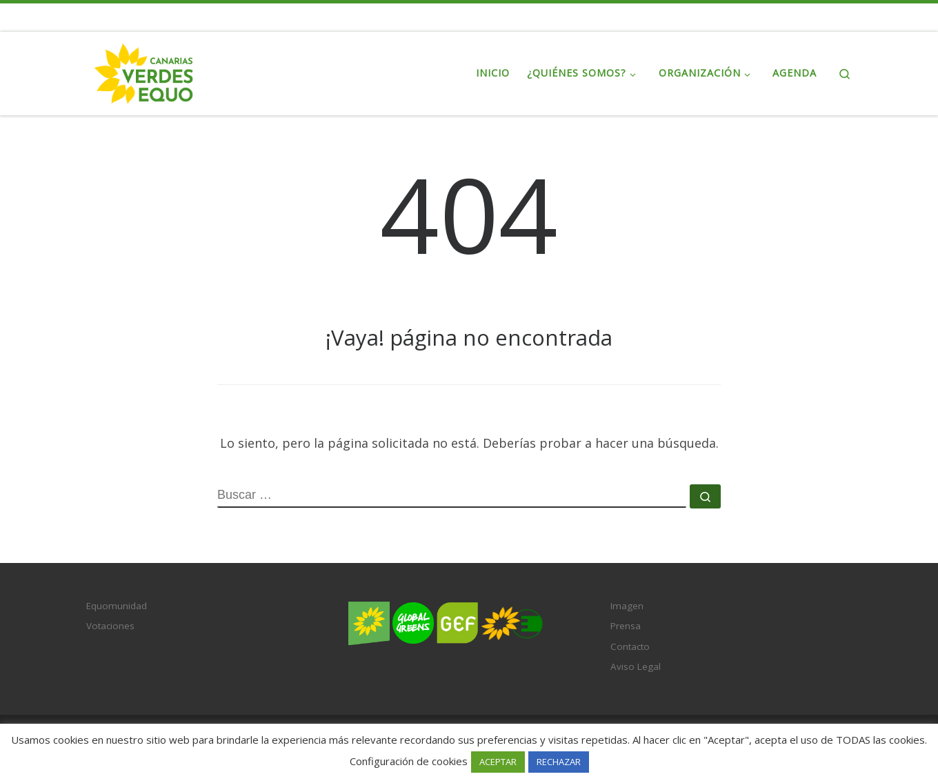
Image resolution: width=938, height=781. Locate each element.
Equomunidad (116, 606)
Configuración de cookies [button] (409, 761)
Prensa (625, 626)
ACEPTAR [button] (498, 761)
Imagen (626, 606)
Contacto (630, 646)
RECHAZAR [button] (559, 761)
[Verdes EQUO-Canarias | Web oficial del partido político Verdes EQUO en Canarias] (143, 71)
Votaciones (110, 626)
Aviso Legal (635, 666)
